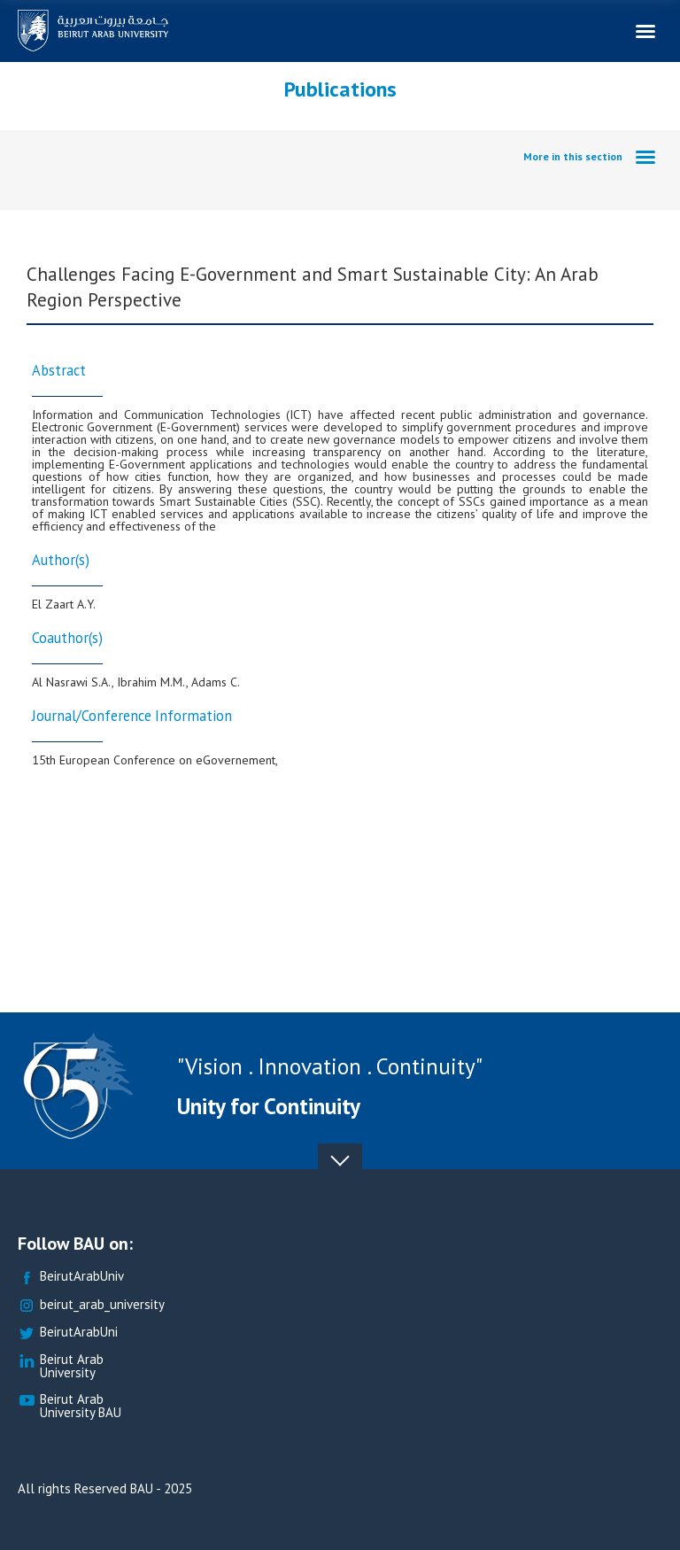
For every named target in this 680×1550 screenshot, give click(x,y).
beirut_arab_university (91, 1305)
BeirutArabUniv (71, 1276)
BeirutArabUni (68, 1332)
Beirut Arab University (61, 1366)
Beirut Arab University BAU (69, 1406)
